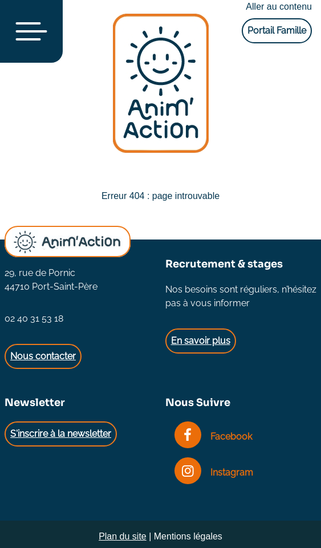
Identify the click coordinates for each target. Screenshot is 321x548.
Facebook (213, 436)
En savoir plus (200, 340)
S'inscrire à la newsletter (60, 433)
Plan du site (123, 536)
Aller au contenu (279, 6)
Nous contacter (43, 356)
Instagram (213, 472)
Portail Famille (276, 30)
